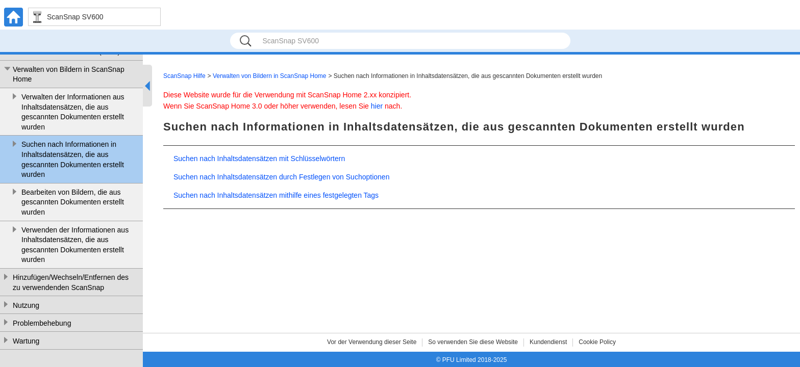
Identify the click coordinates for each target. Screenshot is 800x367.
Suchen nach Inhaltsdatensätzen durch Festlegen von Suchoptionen (281, 177)
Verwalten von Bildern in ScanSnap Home (68, 74)
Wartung (26, 341)
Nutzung (26, 305)
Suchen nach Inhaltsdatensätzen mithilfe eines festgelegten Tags (276, 195)
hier (377, 106)
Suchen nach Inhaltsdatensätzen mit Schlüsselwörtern (259, 158)
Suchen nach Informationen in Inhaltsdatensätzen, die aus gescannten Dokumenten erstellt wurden (72, 159)
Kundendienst (548, 342)
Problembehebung (42, 323)
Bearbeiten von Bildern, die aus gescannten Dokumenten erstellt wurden (72, 202)
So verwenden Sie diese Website (473, 342)
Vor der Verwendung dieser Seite (371, 342)
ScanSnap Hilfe (184, 76)
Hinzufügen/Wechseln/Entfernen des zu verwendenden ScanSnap (71, 282)
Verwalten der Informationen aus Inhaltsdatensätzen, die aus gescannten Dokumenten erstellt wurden (72, 112)
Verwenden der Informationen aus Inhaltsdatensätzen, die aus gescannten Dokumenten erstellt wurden (75, 245)
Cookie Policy (597, 342)
